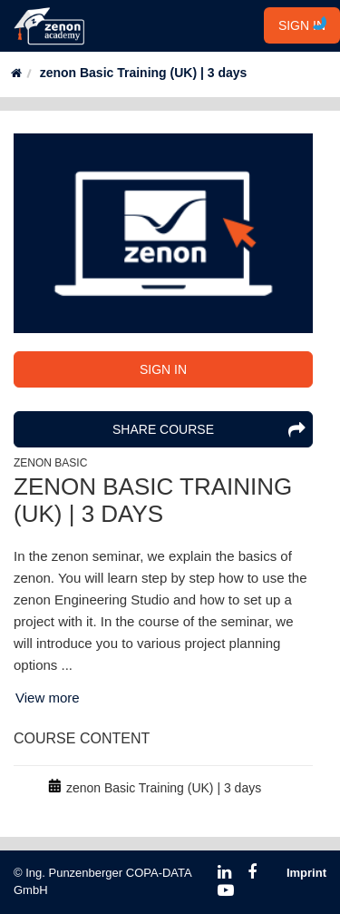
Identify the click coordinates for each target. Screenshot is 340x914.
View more (47, 697)
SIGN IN (301, 25)
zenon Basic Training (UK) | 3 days (144, 72)
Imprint (306, 873)
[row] (163, 788)
